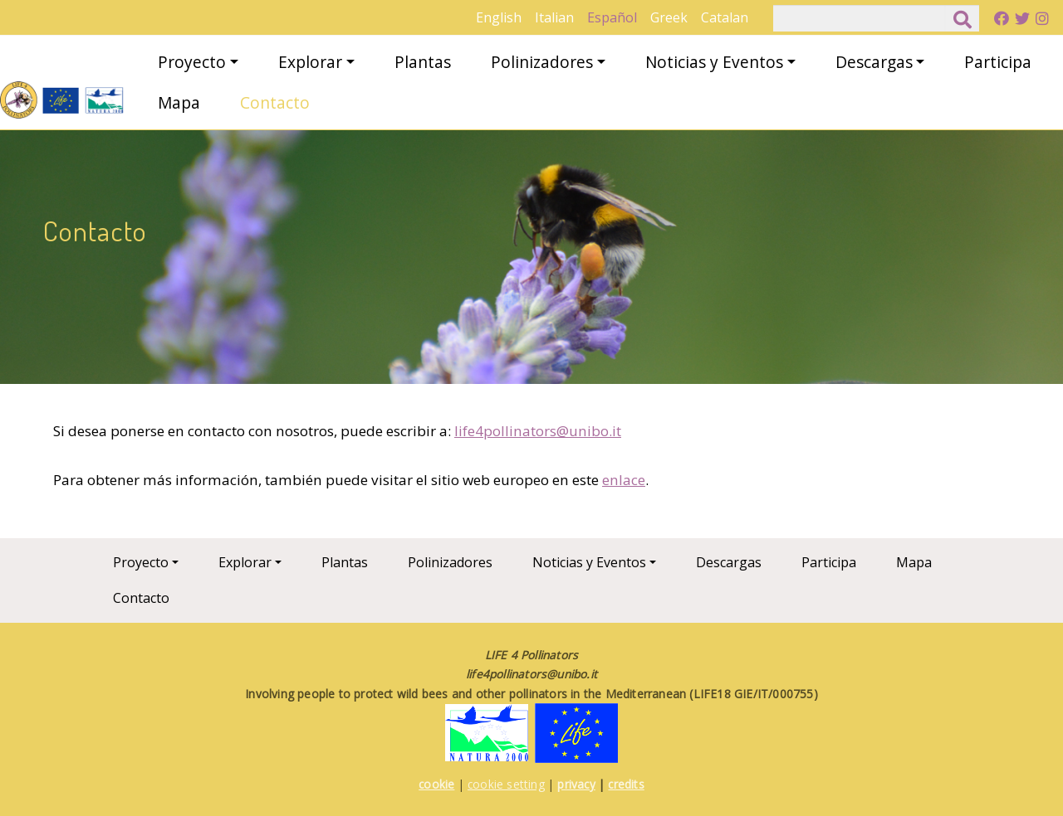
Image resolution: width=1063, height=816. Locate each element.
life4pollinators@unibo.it (537, 430)
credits (626, 784)
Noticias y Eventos (714, 62)
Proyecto (192, 62)
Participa (997, 62)
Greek (669, 17)
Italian (554, 17)
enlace (623, 479)
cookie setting (506, 784)
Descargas (874, 62)
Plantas (422, 62)
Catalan (724, 17)
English (499, 17)
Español (612, 17)
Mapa (179, 102)
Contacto (275, 102)
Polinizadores (542, 62)
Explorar (310, 62)
